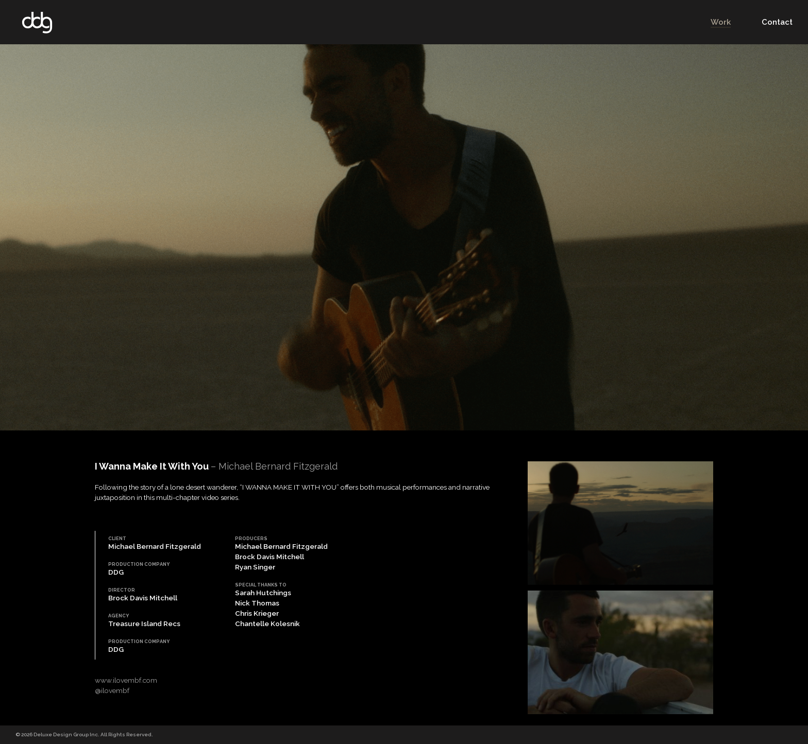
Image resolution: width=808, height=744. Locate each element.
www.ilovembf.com (126, 680)
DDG (37, 22)
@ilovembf (112, 690)
